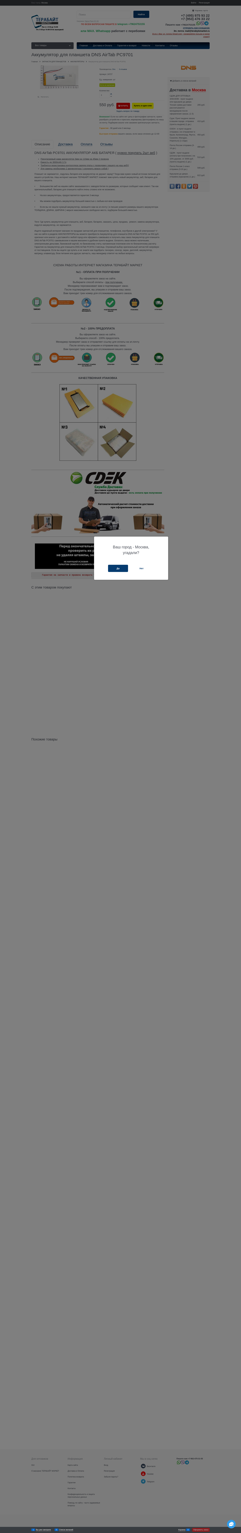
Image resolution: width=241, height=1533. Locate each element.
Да (118, 568)
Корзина (181, 1530)
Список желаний (66, 1530)
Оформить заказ (200, 1530)
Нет (142, 568)
